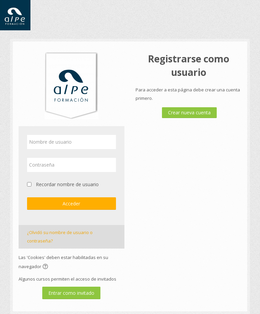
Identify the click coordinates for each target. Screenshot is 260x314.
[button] (46, 267)
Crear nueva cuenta (189, 112)
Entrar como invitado (71, 293)
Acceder (71, 203)
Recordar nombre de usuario (67, 184)
